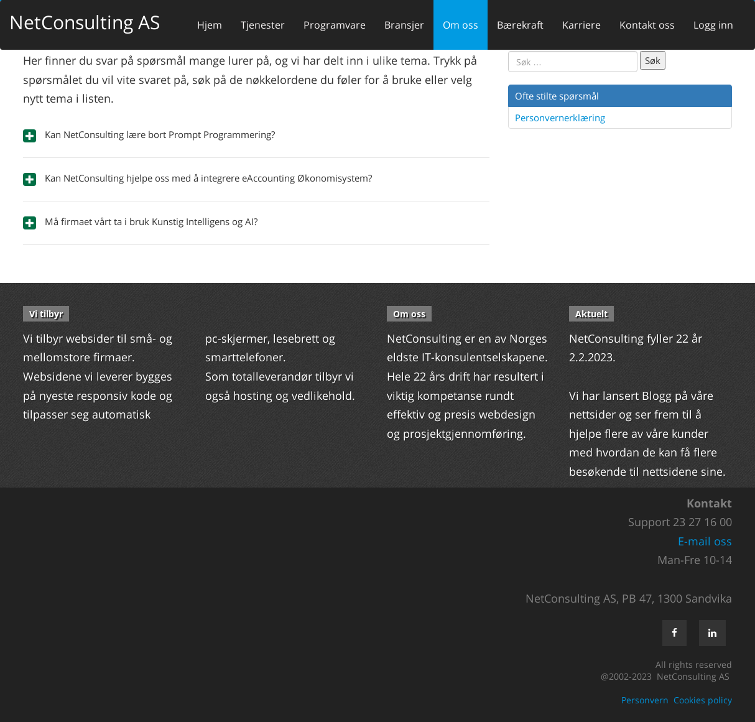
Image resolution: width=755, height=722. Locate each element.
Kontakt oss (647, 25)
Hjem (209, 25)
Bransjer (404, 25)
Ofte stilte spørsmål (557, 96)
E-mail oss (705, 541)
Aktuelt (591, 314)
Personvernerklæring (560, 117)
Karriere (581, 25)
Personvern (645, 700)
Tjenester (263, 25)
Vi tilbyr (46, 314)
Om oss (460, 25)
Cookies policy (703, 700)
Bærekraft (520, 25)
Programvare (334, 25)
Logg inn (713, 25)
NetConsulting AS (84, 22)
